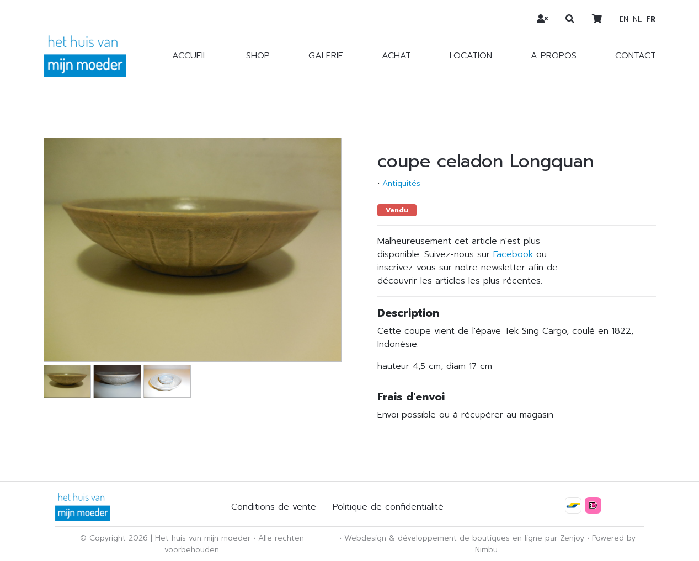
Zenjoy (572, 538)
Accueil (189, 55)
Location (471, 55)
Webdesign (365, 538)
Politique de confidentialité (388, 507)
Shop (258, 55)
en (624, 19)
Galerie (325, 55)
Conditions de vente (273, 507)
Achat (396, 55)
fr (650, 19)
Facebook (513, 254)
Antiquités (401, 183)
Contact (635, 55)
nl (637, 19)
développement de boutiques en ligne (470, 538)
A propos (554, 55)
